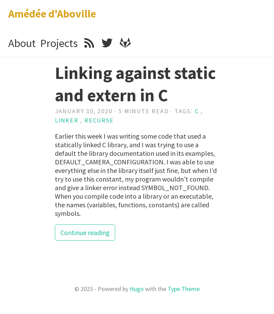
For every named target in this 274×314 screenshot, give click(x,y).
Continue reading (85, 232)
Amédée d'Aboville (52, 14)
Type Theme (184, 289)
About (22, 43)
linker (67, 120)
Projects (59, 43)
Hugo (137, 289)
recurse (99, 120)
